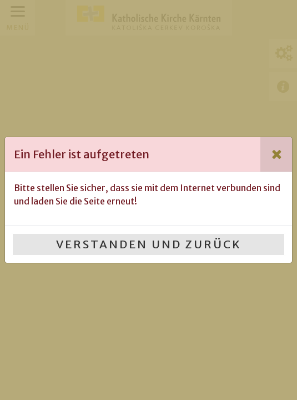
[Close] (276, 154)
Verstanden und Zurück (148, 244)
